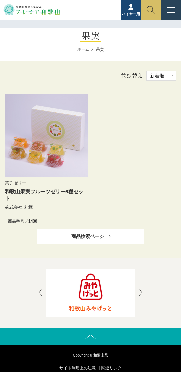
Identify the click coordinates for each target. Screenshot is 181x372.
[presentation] (40, 293)
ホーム (83, 49)
